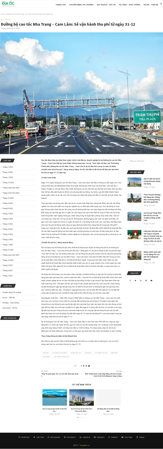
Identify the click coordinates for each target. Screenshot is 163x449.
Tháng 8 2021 (8, 271)
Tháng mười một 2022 (11, 193)
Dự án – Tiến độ (151, 5)
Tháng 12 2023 (8, 183)
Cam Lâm (46, 353)
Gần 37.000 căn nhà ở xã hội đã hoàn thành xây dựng (152, 181)
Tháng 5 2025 (8, 172)
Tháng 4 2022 (8, 229)
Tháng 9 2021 (8, 266)
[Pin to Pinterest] (86, 366)
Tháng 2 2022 (8, 240)
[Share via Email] (89, 366)
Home (3, 14)
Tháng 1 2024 (8, 178)
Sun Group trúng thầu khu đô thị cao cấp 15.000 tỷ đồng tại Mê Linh (153, 218)
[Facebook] (130, 283)
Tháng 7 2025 (8, 167)
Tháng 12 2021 (8, 250)
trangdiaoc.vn (85, 445)
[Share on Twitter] (83, 366)
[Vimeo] (140, 437)
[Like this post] (77, 366)
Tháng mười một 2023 (11, 188)
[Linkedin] (85, 437)
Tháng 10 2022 (8, 198)
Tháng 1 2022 (8, 245)
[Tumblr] (112, 437)
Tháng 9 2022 (8, 203)
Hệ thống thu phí (101, 353)
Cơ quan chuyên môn (59, 353)
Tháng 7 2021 (8, 276)
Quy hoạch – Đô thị (106, 5)
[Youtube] (151, 283)
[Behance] (99, 437)
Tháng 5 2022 (8, 224)
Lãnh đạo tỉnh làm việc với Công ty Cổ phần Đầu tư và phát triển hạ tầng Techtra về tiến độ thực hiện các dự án (153, 238)
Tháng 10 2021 (8, 260)
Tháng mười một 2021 (11, 255)
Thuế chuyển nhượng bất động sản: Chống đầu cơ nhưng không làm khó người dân (152, 199)
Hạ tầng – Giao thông (129, 5)
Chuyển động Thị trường (81, 5)
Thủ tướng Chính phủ (61, 357)
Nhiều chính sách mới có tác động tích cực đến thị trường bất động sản (152, 258)
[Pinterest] (146, 283)
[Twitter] (135, 283)
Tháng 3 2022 (8, 235)
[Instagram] (140, 283)
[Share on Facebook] (81, 366)
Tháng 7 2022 (8, 214)
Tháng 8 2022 (8, 209)
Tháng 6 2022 (8, 219)
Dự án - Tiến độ (6, 19)
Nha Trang (46, 357)
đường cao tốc (76, 353)
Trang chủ (61, 5)
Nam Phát (114, 353)
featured (88, 353)
